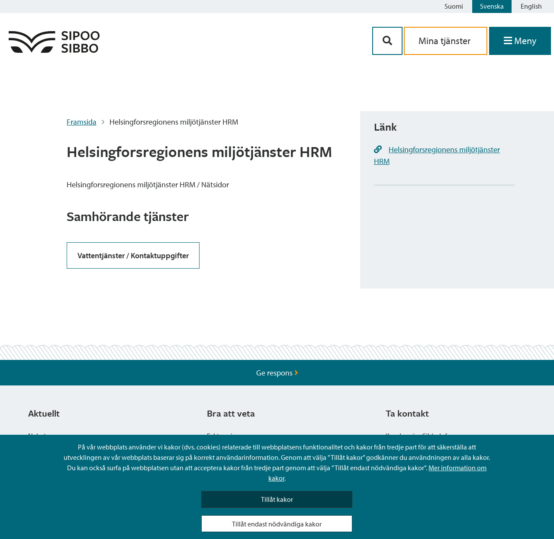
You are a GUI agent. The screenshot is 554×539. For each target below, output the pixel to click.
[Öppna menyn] (520, 41)
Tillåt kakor (277, 499)
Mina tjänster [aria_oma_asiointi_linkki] (446, 41)
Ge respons (277, 373)
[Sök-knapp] (387, 41)
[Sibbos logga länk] (54, 50)
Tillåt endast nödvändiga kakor (277, 524)
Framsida (82, 122)
